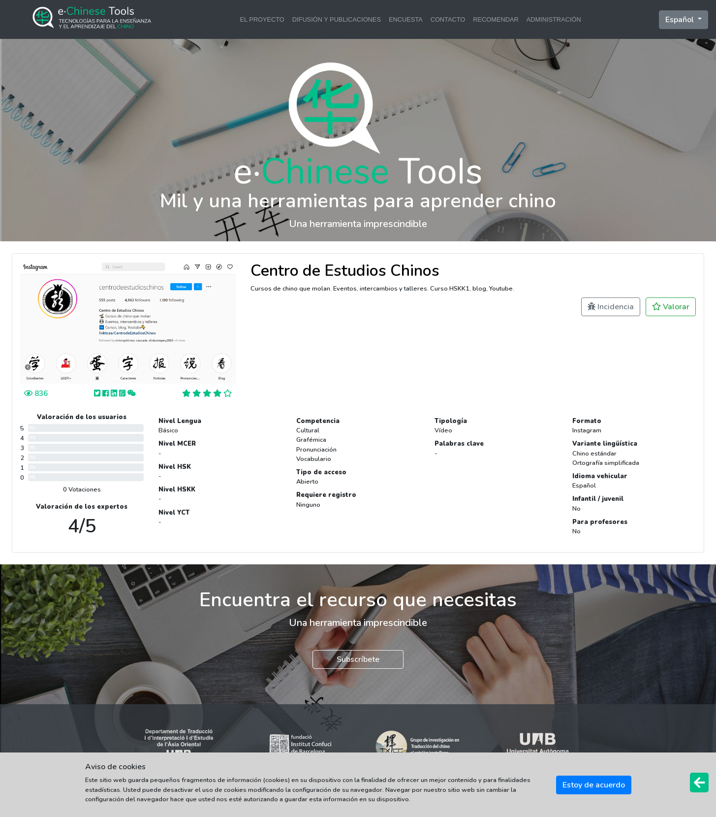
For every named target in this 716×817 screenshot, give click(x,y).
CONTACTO (448, 19)
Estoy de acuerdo (593, 785)
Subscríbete (358, 659)
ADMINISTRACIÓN (554, 19)
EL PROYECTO (262, 19)
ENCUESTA (406, 19)
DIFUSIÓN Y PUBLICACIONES (336, 19)
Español (680, 19)
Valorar (670, 306)
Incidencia (611, 306)
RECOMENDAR (495, 19)
